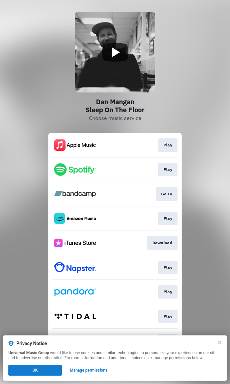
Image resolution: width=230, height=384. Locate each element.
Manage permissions (89, 370)
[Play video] (115, 52)
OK (35, 370)
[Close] (219, 342)
